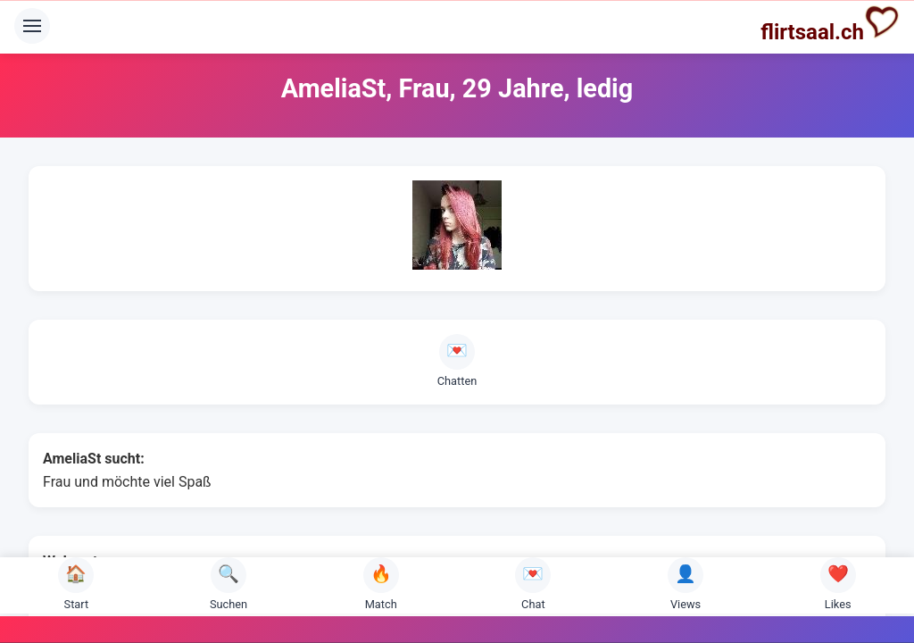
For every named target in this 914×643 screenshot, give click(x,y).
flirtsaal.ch (830, 24)
